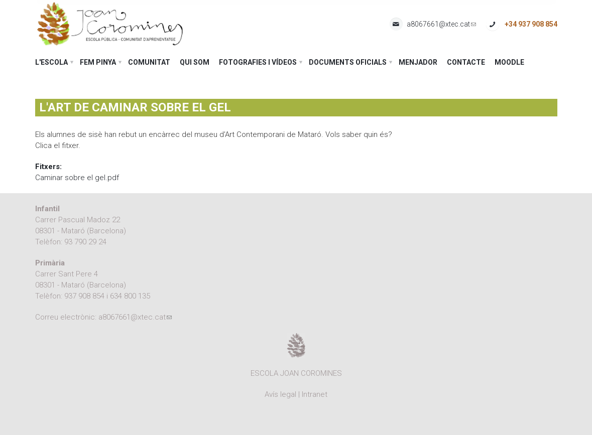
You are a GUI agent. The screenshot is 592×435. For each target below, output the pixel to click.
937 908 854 (84, 296)
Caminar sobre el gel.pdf (77, 177)
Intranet (314, 394)
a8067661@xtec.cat (441, 24)
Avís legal (280, 394)
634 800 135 (130, 296)
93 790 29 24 (85, 241)
